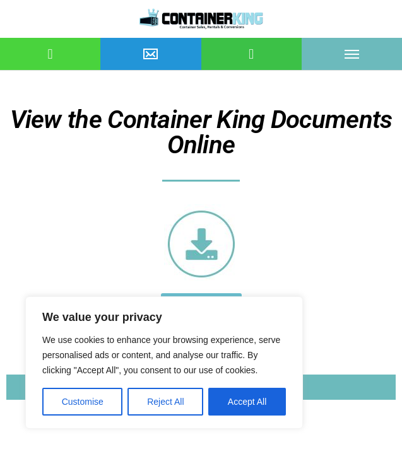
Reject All (165, 402)
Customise (82, 402)
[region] (164, 362)
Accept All (247, 402)
